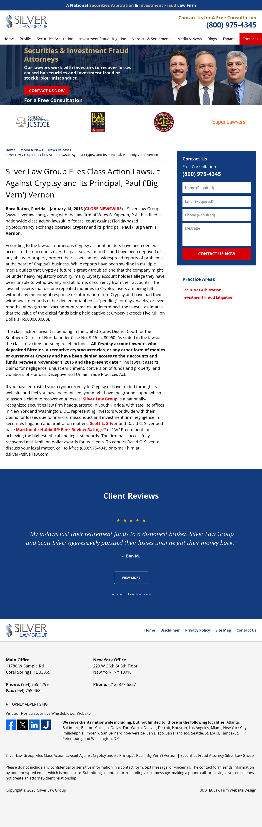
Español (230, 38)
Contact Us (194, 159)
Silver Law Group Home (26, 21)
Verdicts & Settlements (152, 38)
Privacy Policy (197, 630)
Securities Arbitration (55, 38)
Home (8, 38)
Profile (25, 38)
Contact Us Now (47, 90)
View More (131, 577)
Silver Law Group (100, 399)
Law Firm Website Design (228, 790)
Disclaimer (170, 630)
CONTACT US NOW (216, 253)
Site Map (223, 630)
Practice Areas (198, 279)
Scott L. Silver (104, 423)
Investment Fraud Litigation (102, 38)
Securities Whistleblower (55, 713)
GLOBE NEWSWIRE (103, 208)
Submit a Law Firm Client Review (131, 594)
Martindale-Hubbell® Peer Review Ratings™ (61, 429)
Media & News (189, 38)
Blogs (212, 38)
